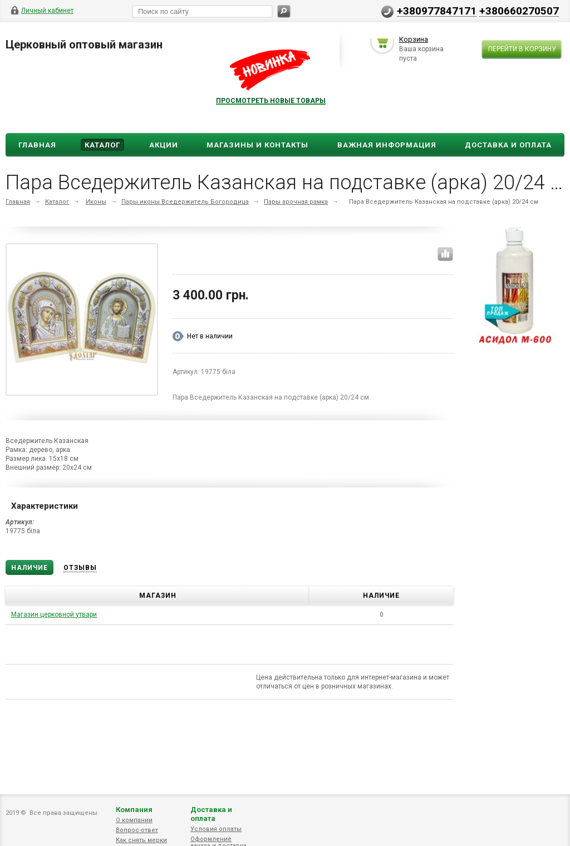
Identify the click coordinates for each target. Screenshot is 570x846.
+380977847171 (436, 10)
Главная (37, 185)
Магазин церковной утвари (54, 655)
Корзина (413, 136)
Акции (163, 185)
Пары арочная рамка (296, 242)
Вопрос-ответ (137, 830)
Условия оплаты (216, 829)
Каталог (102, 185)
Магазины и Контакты (257, 185)
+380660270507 (519, 10)
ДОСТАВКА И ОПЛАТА (508, 185)
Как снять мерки (141, 840)
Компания (134, 809)
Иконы (96, 242)
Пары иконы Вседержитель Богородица (185, 242)
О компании (134, 820)
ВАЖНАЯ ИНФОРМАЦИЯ (386, 185)
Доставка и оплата (211, 814)
